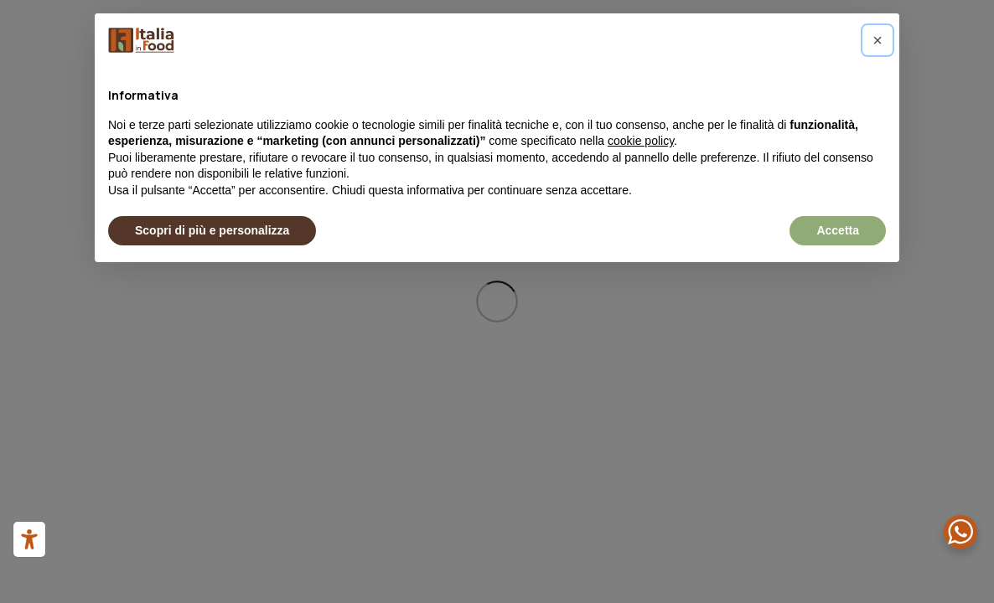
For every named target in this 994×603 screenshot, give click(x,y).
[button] (877, 40)
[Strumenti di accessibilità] (29, 539)
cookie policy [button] (641, 140)
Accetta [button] (837, 230)
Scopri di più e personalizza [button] (212, 230)
